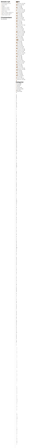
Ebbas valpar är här (6, 14)
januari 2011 (19, 60)
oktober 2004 (19, 78)
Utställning (19, 88)
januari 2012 (19, 47)
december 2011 (20, 49)
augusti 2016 (19, 12)
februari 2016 (19, 17)
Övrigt (18, 83)
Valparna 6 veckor (5, 8)
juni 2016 (19, 13)
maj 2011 (19, 57)
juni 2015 (19, 22)
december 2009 (20, 68)
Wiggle (3, 6)
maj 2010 (19, 64)
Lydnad (18, 87)
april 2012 (19, 44)
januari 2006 (19, 75)
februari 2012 (19, 46)
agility (18, 85)
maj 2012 (19, 42)
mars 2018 (19, 8)
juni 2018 (19, 7)
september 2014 (20, 25)
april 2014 (19, 26)
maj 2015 (19, 23)
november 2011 (20, 50)
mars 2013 (19, 37)
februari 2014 (19, 28)
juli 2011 (18, 55)
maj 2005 (19, 76)
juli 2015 (18, 21)
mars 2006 (19, 74)
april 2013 (19, 36)
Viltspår (18, 91)
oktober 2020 (19, 4)
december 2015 (20, 19)
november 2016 (20, 11)
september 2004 (20, 79)
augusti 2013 (19, 35)
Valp (18, 90)
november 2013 (20, 32)
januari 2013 (19, 38)
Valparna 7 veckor (5, 7)
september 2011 (20, 52)
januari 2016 (19, 18)
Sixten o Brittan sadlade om (8, 12)
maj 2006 (19, 71)
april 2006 (19, 73)
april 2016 (19, 16)
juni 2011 (19, 56)
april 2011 (19, 59)
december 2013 (20, 31)
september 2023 (20, 3)
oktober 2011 (19, 51)
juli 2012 (18, 41)
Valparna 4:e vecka (6, 9)
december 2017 (20, 9)
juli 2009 (18, 70)
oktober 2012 (19, 40)
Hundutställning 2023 (6, 3)
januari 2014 (19, 30)
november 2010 (20, 61)
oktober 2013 (19, 33)
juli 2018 (18, 6)
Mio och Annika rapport (7, 13)
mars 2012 (19, 45)
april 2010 (19, 65)
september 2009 (20, 69)
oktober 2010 (19, 63)
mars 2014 (19, 27)
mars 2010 (19, 66)
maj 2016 (19, 14)
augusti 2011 (19, 54)
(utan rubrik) (4, 4)
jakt (17, 86)
